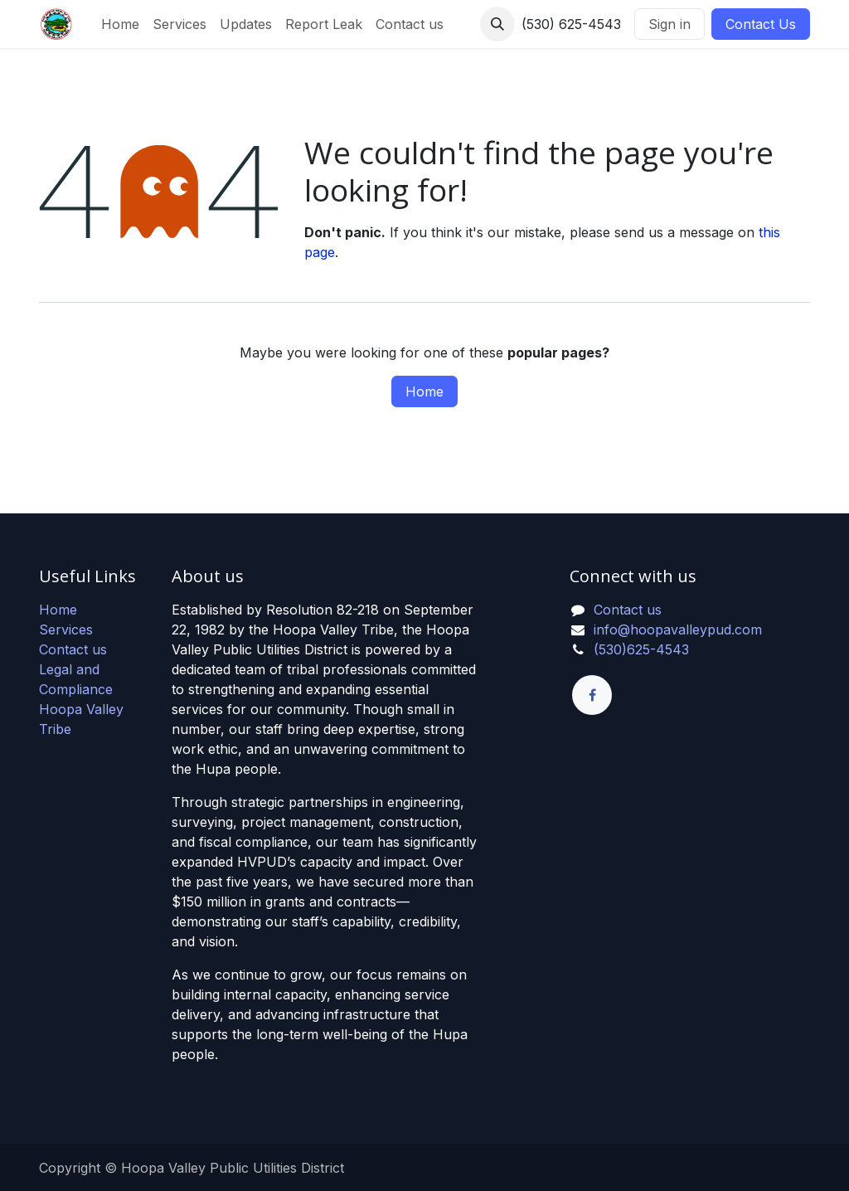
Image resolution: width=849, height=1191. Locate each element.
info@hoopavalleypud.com (678, 629)
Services (66, 629)
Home (424, 391)
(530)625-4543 (641, 649)
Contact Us (760, 24)
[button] (497, 24)
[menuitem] (120, 24)
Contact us (73, 649)
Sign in (669, 24)
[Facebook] (592, 695)
